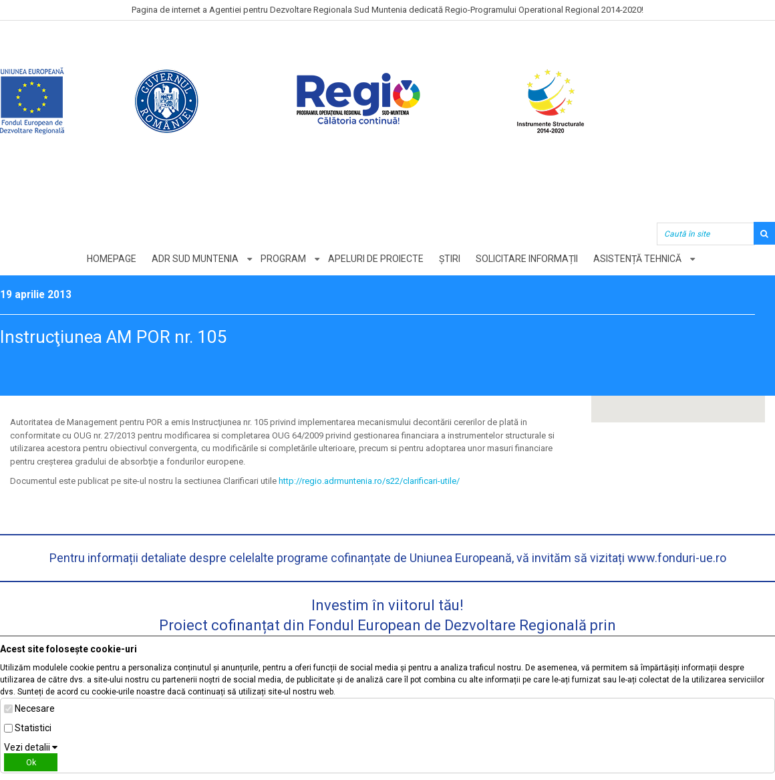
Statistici (33, 728)
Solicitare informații (527, 258)
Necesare (35, 708)
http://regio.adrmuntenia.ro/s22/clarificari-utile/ (369, 481)
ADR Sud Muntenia (195, 258)
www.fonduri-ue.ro (676, 558)
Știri (449, 258)
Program (283, 258)
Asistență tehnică (637, 258)
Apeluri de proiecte (376, 258)
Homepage (111, 258)
